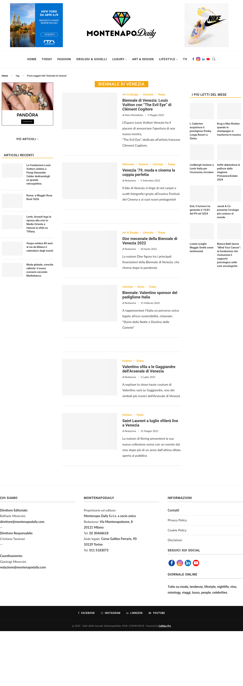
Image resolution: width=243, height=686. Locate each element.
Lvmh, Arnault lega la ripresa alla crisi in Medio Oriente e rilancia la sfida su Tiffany (38, 224)
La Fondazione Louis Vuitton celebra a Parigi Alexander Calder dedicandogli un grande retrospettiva (38, 174)
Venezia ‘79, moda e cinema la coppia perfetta (148, 172)
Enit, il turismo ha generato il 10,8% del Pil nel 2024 (200, 210)
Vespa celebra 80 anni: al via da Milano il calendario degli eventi (39, 247)
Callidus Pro (165, 625)
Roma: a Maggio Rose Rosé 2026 (39, 197)
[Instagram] (198, 59)
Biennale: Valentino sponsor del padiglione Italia (149, 294)
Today (47, 59)
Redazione (130, 180)
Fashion (64, 59)
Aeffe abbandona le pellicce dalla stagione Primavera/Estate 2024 (228, 172)
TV (185, 59)
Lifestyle (167, 59)
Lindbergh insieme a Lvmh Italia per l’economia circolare (202, 168)
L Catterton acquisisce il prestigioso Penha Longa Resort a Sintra (200, 131)
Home (31, 59)
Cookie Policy (177, 530)
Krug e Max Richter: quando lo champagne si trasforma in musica (229, 129)
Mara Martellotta (134, 114)
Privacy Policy (177, 520)
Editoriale (128, 164)
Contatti (173, 510)
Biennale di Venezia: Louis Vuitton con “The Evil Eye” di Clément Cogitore (147, 104)
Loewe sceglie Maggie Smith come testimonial (202, 247)
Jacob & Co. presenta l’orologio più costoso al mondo (228, 212)
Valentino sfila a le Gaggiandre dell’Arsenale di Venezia (148, 369)
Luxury (118, 59)
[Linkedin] (203, 59)
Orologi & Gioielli (91, 59)
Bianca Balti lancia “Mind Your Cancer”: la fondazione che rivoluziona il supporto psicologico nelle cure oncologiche (229, 255)
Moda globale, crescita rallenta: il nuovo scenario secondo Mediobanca (39, 270)
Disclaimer (175, 540)
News (140, 286)
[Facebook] (193, 59)
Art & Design (143, 59)
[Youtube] (208, 59)
